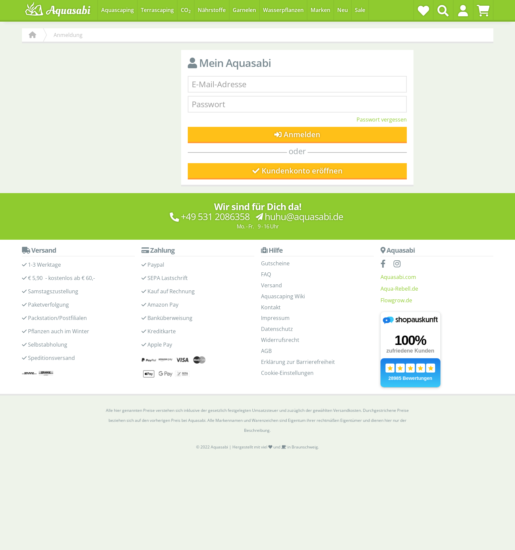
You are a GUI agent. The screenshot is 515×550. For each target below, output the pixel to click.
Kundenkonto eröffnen (297, 170)
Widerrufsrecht (280, 340)
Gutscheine (275, 263)
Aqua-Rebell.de (399, 288)
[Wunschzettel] (423, 10)
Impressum (275, 318)
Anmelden (297, 134)
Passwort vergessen (382, 119)
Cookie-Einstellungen (287, 373)
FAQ (266, 274)
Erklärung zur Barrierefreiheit (298, 362)
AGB (266, 351)
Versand (271, 285)
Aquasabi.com (398, 277)
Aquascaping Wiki (283, 296)
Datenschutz (277, 329)
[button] (463, 10)
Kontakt (271, 307)
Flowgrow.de (396, 300)
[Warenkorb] (483, 10)
